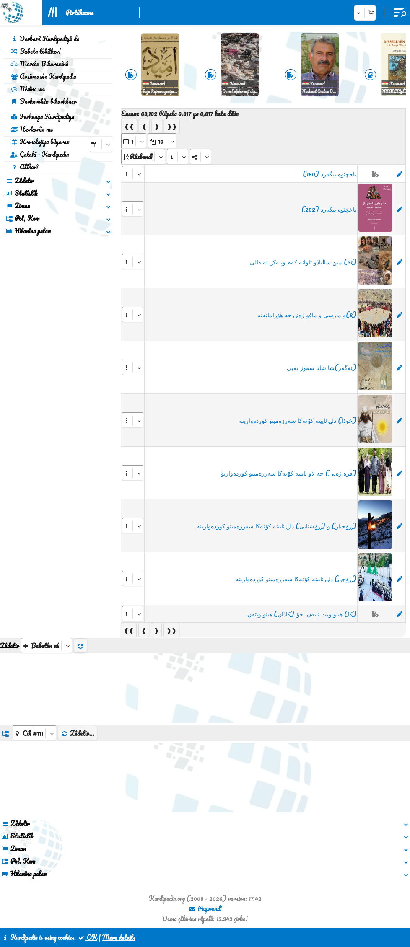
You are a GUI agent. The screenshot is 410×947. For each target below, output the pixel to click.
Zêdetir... (77, 733)
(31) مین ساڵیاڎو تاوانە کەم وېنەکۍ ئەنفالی (303, 262)
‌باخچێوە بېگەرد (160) (329, 174)
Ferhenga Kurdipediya (42, 116)
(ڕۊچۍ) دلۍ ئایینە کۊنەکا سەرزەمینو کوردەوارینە (296, 579)
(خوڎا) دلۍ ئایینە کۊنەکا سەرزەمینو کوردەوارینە (297, 420)
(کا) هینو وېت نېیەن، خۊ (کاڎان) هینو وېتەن (301, 614)
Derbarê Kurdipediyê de (44, 39)
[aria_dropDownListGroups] (34, 733)
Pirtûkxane (79, 13)
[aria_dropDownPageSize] (162, 141)
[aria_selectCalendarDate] (101, 144)
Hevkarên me (31, 129)
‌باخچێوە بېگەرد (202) (328, 209)
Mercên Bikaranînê (39, 64)
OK (87, 937)
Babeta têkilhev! (35, 51)
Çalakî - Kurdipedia (39, 154)
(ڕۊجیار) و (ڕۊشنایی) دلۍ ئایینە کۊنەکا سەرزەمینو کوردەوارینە (276, 526)
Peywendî (205, 908)
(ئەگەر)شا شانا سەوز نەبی (321, 367)
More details (118, 937)
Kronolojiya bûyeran (40, 142)
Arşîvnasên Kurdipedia (43, 76)
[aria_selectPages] (134, 141)
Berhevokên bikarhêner (43, 101)
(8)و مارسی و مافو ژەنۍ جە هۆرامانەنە (306, 315)
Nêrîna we (27, 89)
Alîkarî (24, 167)
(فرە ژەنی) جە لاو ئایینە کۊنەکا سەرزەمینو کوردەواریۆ (288, 473)
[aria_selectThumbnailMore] (46, 645)
